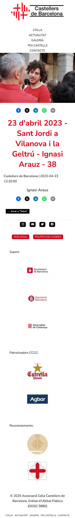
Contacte (37, 50)
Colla (37, 30)
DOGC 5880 (37, 506)
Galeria (37, 40)
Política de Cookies (48, 237)
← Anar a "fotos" (18, 211)
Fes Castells (37, 45)
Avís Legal (20, 237)
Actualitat (37, 35)
